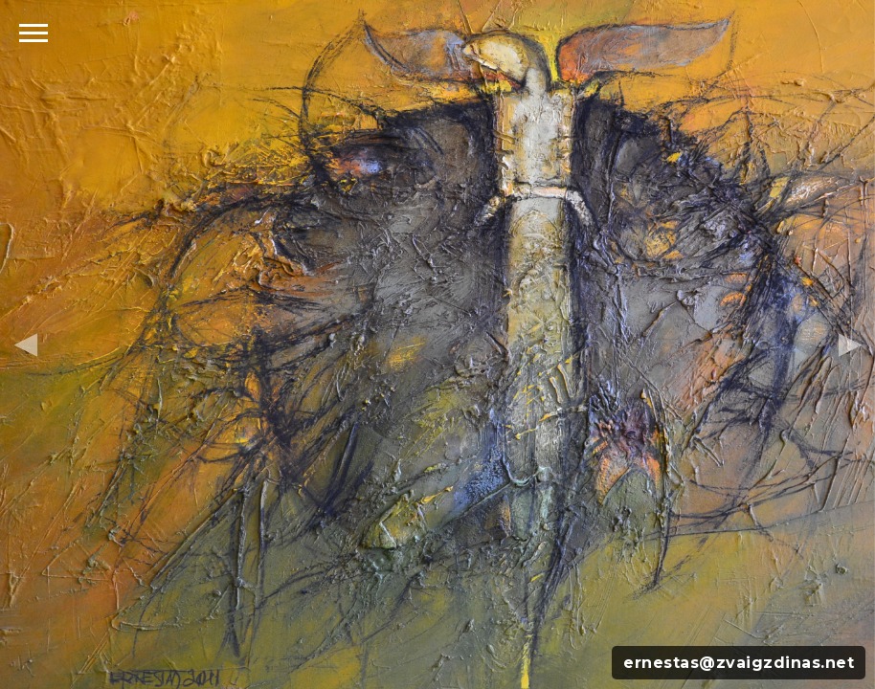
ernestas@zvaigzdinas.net (738, 663)
